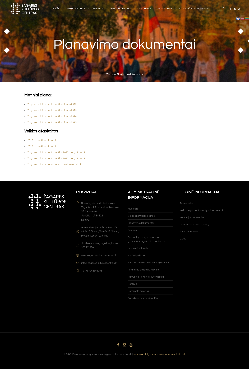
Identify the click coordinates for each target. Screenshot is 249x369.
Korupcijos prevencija (192, 217)
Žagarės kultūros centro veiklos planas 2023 (52, 110)
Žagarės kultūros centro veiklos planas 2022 (52, 104)
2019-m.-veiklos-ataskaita (42, 140)
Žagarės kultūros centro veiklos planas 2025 (52, 122)
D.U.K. (183, 239)
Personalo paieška (138, 291)
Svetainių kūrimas (149, 354)
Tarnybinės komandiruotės (143, 298)
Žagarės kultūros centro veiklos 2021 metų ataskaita (56, 152)
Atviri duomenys (189, 231)
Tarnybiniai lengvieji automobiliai (146, 277)
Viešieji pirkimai (136, 255)
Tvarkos (132, 230)
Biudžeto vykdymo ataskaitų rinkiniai (148, 262)
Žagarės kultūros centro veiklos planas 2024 (52, 116)
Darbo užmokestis (138, 248)
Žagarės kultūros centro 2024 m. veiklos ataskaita (55, 164)
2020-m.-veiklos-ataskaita (42, 146)
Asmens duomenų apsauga (195, 224)
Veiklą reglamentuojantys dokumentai (201, 210)
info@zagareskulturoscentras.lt (99, 263)
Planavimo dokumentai (141, 223)
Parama (132, 284)
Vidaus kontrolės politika (141, 216)
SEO (135, 354)
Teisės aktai (186, 203)
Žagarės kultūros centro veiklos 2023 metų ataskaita (56, 158)
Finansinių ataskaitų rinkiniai (143, 270)
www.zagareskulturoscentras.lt (98, 255)
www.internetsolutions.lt (172, 354)
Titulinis (110, 74)
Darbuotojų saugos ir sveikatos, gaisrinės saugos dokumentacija (146, 239)
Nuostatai (133, 209)
